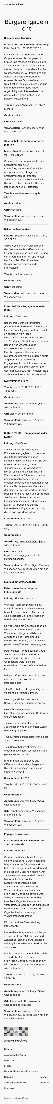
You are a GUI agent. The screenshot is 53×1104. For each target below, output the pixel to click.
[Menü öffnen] (47, 4)
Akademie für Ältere (13, 4)
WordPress (23, 1098)
